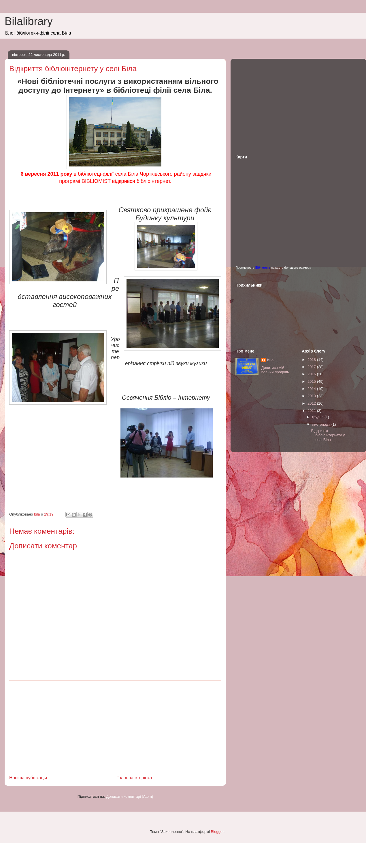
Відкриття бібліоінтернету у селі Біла (328, 435)
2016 (312, 374)
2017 (312, 367)
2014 (312, 389)
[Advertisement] (115, 725)
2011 (312, 410)
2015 (312, 381)
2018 (312, 359)
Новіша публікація (28, 777)
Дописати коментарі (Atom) (129, 796)
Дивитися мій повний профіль (275, 369)
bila (270, 360)
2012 (312, 403)
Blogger (217, 831)
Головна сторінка (134, 777)
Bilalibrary (29, 21)
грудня (318, 417)
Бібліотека (262, 267)
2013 (312, 396)
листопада (321, 424)
